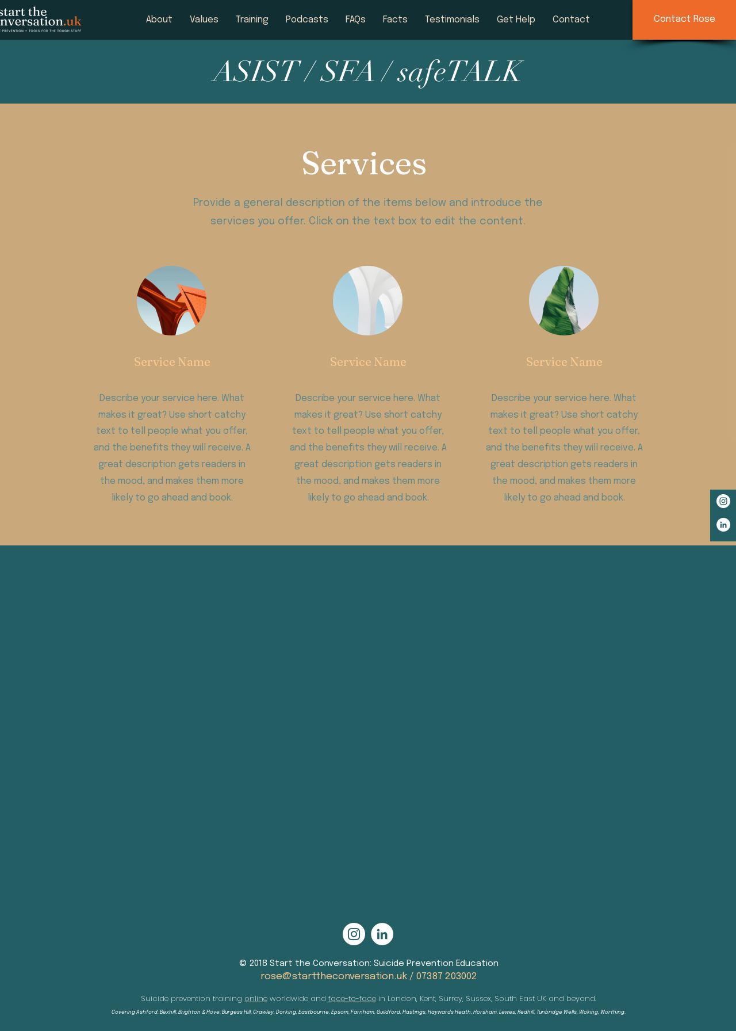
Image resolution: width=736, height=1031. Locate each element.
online (255, 998)
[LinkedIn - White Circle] (723, 525)
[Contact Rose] (684, 20)
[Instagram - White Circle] (723, 501)
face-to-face (352, 998)
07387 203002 (446, 977)
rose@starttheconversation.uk (333, 977)
